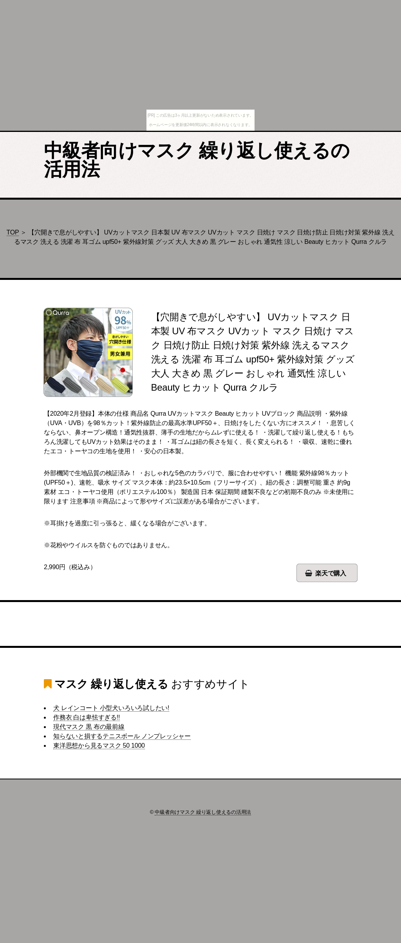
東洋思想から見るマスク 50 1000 (99, 745)
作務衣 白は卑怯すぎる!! (86, 717)
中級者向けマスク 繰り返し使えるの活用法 (196, 160)
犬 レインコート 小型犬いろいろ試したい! (111, 708)
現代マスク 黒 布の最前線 (89, 726)
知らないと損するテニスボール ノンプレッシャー (122, 736)
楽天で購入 (330, 573)
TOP (13, 232)
